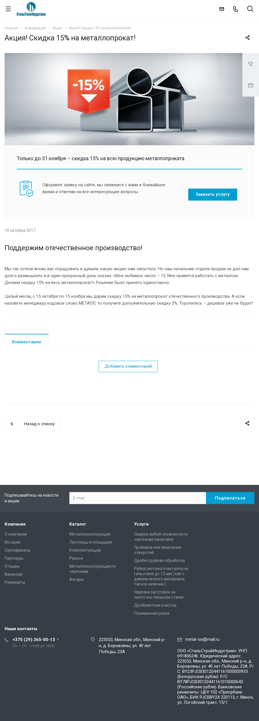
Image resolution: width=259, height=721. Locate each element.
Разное (76, 558)
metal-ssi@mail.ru (202, 639)
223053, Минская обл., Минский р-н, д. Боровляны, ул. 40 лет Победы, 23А (132, 645)
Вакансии (13, 574)
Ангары (76, 579)
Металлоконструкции (89, 534)
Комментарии (26, 341)
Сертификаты (17, 550)
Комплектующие (85, 550)
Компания (15, 524)
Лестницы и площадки (90, 542)
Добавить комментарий (128, 366)
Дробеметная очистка (155, 605)
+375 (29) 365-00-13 (34, 639)
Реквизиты (15, 582)
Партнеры (14, 558)
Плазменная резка (151, 613)
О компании (16, 534)
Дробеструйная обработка (159, 560)
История (12, 542)
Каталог (77, 524)
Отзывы (12, 566)
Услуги (141, 524)
